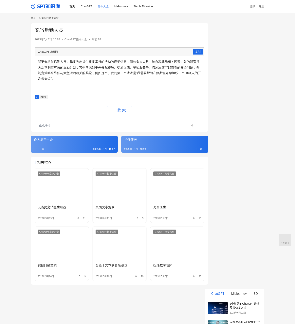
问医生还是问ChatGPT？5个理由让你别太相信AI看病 (245, 60)
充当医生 (154, 205)
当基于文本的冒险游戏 (109, 262)
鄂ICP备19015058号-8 (81, 312)
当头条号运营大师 (221, 223)
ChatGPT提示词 (48, 51)
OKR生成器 (217, 174)
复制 (190, 51)
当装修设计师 (218, 202)
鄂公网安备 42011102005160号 (112, 312)
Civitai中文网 (140, 301)
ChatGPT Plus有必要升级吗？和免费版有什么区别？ (245, 134)
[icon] (260, 307)
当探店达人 (217, 181)
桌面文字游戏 (102, 205)
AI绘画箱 (121, 301)
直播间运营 (217, 209)
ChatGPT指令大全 (76, 39)
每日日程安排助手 (221, 160)
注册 (261, 6)
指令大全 (103, 6)
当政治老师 (217, 195)
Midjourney (121, 6)
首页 (72, 6)
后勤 (43, 97)
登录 (252, 6)
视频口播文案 (47, 262)
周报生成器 (217, 167)
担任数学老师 (157, 262)
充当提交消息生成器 (52, 205)
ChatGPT (86, 6)
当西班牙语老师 (220, 188)
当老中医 (215, 216)
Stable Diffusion (143, 6)
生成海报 (43, 125)
